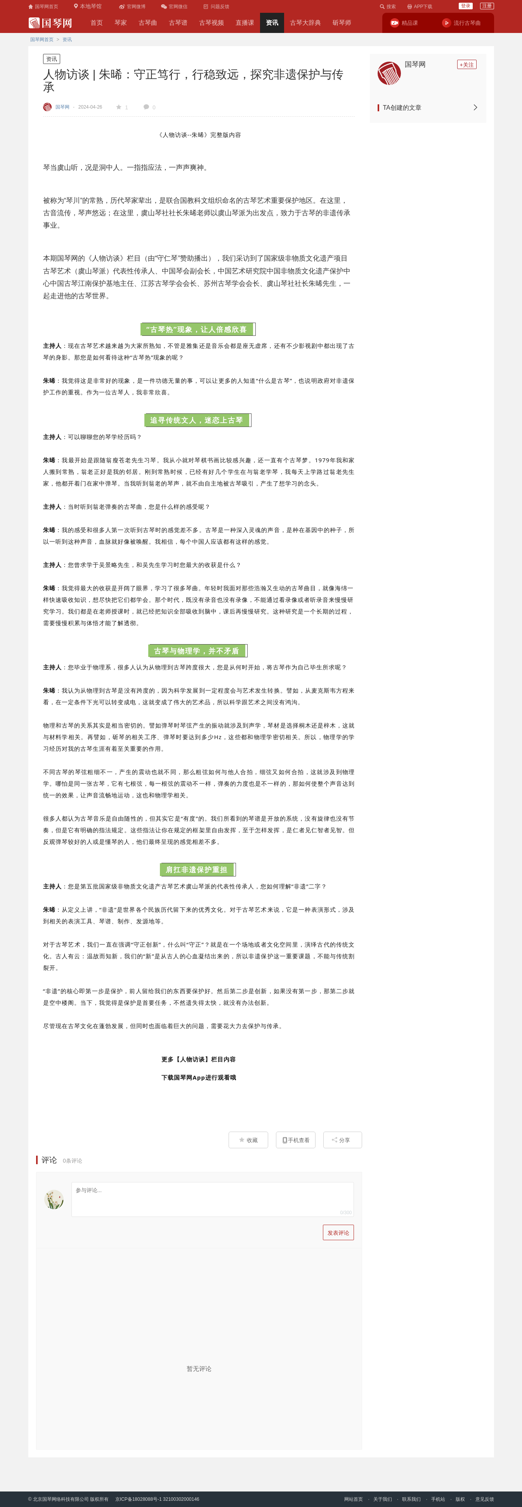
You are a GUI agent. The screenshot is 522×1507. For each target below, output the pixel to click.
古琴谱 (178, 22)
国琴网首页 (42, 39)
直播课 (245, 22)
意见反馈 (484, 1499)
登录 (465, 6)
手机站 (438, 1499)
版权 (460, 1499)
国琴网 (415, 64)
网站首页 (353, 1499)
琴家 (120, 22)
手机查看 (296, 1140)
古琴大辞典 (305, 22)
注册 (487, 6)
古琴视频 (211, 22)
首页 (96, 22)
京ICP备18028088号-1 (138, 1499)
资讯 (272, 22)
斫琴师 (342, 22)
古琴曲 (148, 22)
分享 (340, 1140)
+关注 (466, 65)
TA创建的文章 (431, 107)
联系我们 (411, 1499)
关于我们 (382, 1499)
